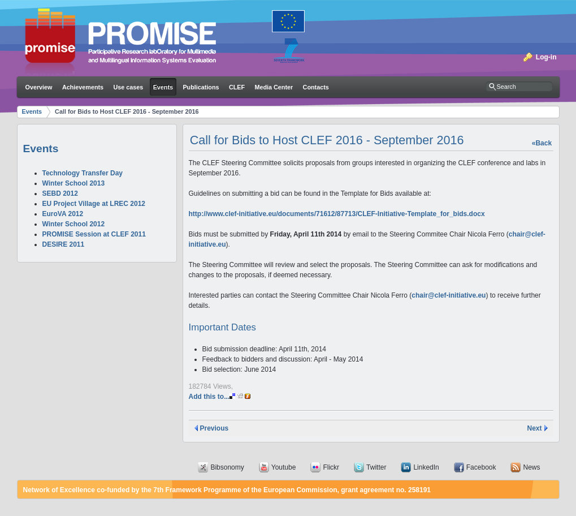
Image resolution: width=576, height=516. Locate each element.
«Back (542, 143)
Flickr (331, 467)
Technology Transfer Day (82, 173)
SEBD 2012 (60, 193)
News (531, 467)
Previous (214, 428)
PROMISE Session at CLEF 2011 (94, 234)
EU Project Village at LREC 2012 (94, 204)
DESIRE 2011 (63, 244)
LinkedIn (426, 467)
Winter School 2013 (73, 183)
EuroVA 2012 (63, 214)
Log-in (546, 57)
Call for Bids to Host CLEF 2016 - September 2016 (126, 111)
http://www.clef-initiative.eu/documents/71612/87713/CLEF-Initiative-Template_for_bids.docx (337, 214)
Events (32, 111)
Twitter (376, 467)
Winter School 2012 (73, 224)
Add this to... (219, 397)
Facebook (481, 467)
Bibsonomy (227, 467)
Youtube (283, 467)
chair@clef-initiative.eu (449, 295)
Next (534, 428)
